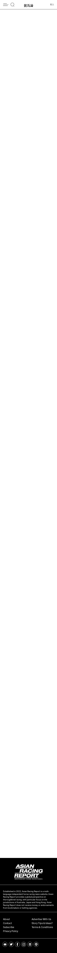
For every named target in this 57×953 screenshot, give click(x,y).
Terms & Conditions (42, 927)
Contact (7, 923)
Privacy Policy (10, 931)
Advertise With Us (41, 919)
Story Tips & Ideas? (42, 923)
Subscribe (8, 927)
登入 (52, 5)
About (6, 919)
